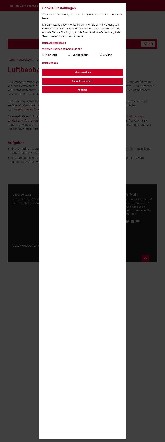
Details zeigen (50, 62)
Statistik (107, 54)
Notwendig (51, 54)
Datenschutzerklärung (54, 42)
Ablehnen (82, 89)
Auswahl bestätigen (82, 81)
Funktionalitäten (80, 54)
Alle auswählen (82, 72)
